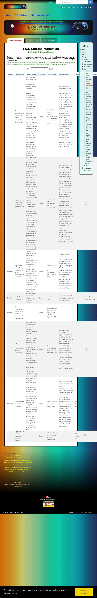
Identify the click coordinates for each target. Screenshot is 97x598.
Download (10, 271)
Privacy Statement (86, 512)
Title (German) (52, 74)
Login (51, 2)
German (42, 74)
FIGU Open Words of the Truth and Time (89, 111)
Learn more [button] (15, 593)
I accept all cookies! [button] (84, 592)
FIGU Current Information (89, 83)
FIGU (83, 54)
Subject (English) (32, 74)
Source (41, 116)
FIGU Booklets (88, 64)
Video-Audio (87, 168)
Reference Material (86, 164)
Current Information (15, 40)
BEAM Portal (87, 61)
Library (84, 57)
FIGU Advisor (88, 74)
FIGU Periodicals (87, 70)
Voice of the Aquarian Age (88, 148)
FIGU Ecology (88, 89)
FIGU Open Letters (89, 105)
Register (43, 2)
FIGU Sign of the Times (88, 129)
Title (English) (20, 74)
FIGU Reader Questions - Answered (88, 120)
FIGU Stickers (87, 170)
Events (84, 52)
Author (78, 74)
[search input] (72, 2)
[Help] (28, 69)
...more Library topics (49, 40)
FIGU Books (87, 66)
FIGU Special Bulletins (88, 135)
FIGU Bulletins (88, 78)
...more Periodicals (32, 40)
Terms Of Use (73, 512)
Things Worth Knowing (88, 141)
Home (83, 49)
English (10, 74)
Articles (86, 59)
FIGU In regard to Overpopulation (90, 100)
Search (51, 69)
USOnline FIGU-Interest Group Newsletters (89, 157)
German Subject (64, 74)
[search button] (90, 2)
